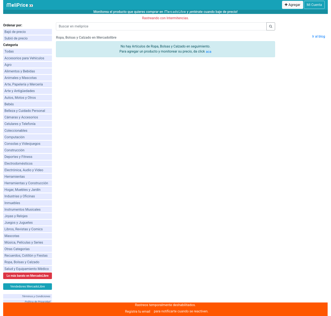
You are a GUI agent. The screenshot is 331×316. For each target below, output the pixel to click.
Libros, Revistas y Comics (23, 229)
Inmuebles (12, 203)
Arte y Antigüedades (19, 91)
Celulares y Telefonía (19, 124)
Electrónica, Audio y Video (23, 170)
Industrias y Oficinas (19, 196)
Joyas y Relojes (16, 216)
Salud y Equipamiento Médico (26, 269)
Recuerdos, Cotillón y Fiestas (25, 256)
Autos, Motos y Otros (20, 98)
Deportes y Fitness (18, 157)
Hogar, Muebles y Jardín (22, 190)
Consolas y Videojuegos (22, 144)
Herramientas (14, 177)
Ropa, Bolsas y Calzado (21, 262)
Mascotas (11, 236)
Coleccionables (15, 131)
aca (208, 52)
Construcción (14, 150)
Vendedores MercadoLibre (27, 286)
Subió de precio (16, 38)
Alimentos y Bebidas (19, 71)
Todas (9, 51)
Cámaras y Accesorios (21, 117)
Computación (14, 137)
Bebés (9, 104)
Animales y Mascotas (20, 78)
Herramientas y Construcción (26, 183)
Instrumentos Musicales (22, 210)
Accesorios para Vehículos (24, 58)
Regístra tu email (137, 311)
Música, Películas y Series (23, 242)
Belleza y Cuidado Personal (24, 111)
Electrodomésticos (18, 163)
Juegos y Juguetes (18, 223)
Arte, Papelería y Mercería (23, 84)
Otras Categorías (17, 249)
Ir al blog (318, 36)
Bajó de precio (15, 32)
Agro (8, 65)
